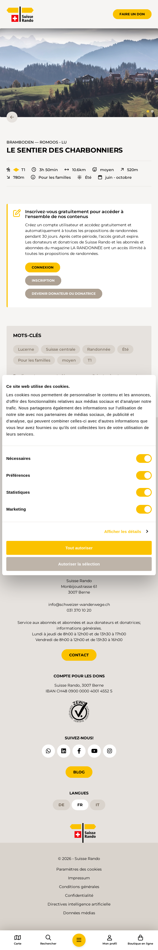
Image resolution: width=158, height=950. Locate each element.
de (61, 804)
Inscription (43, 280)
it (98, 804)
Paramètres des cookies (79, 869)
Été (84, 177)
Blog (79, 772)
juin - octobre (115, 177)
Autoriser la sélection (79, 564)
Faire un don (132, 14)
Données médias (79, 912)
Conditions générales (79, 886)
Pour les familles (51, 177)
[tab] (148, 111)
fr (80, 804)
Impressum (79, 877)
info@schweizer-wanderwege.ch (79, 604)
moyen (103, 170)
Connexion (43, 267)
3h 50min (45, 170)
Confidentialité (79, 895)
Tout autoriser (79, 548)
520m (129, 170)
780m (15, 177)
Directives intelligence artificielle (79, 904)
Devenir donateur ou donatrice (64, 293)
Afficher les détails (122, 531)
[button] (79, 72)
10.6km (75, 170)
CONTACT (79, 655)
